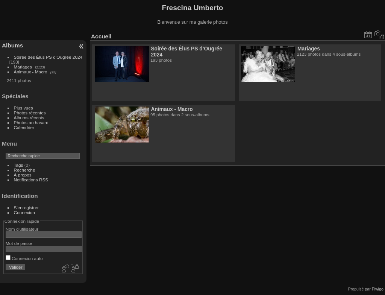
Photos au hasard (31, 122)
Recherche (24, 169)
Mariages (23, 66)
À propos (23, 174)
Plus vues (23, 107)
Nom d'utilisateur (22, 229)
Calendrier (24, 127)
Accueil (101, 36)
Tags (18, 165)
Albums (12, 45)
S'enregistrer (26, 207)
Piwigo (377, 289)
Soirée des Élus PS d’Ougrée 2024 (48, 57)
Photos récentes (30, 112)
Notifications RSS (31, 179)
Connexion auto (24, 258)
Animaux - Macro (30, 71)
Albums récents (29, 117)
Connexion (24, 212)
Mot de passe (19, 243)
